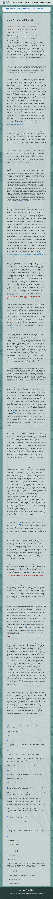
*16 (39, 357)
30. (7, 855)
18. (7, 787)
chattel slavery (12, 29)
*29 (30, 572)
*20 (43, 454)
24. (7, 826)
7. (7, 735)
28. (7, 844)
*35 (14, 703)
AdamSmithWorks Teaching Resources (26, 8)
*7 (16, 162)
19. (7, 792)
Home (13, 2)
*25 (20, 524)
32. (7, 863)
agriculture (21, 29)
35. (7, 879)
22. (7, 816)
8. (7, 740)
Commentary (19, 2)
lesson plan (11, 23)
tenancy (34, 29)
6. (7, 731)
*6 (23, 121)
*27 (11, 546)
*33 (10, 662)
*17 (29, 380)
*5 (36, 72)
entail (28, 29)
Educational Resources (33, 2)
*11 (40, 253)
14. (7, 770)
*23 (20, 497)
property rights (32, 26)
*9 (12, 184)
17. (7, 782)
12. (7, 758)
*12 (13, 294)
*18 (14, 412)
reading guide (21, 26)
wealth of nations (33, 23)
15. (7, 774)
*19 (26, 448)
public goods (11, 32)
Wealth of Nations (9, 10)
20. (7, 798)
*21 (32, 459)
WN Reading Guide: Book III (22, 10)
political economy (21, 23)
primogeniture (12, 26)
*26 (13, 528)
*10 (22, 200)
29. (7, 848)
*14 (11, 327)
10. (7, 750)
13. (7, 765)
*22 (45, 488)
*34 (16, 684)
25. (7, 830)
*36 (22, 709)
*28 (25, 558)
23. (7, 821)
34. (7, 875)
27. (7, 840)
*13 (21, 319)
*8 (28, 162)
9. (7, 744)
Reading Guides (40, 8)
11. (7, 754)
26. (7, 836)
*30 (15, 609)
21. (7, 808)
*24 (15, 506)
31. (7, 859)
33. (7, 871)
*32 (31, 630)
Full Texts (25, 2)
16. (7, 778)
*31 (26, 626)
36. (7, 883)
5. (7, 725)
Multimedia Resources (45, 2)
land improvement (22, 32)
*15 (14, 346)
